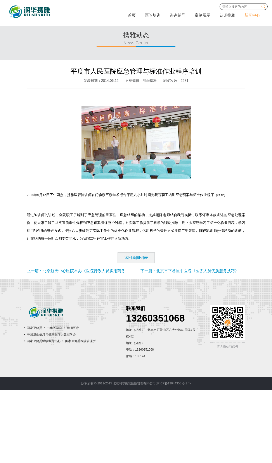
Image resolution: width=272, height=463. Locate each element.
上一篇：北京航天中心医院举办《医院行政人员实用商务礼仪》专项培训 (90, 344)
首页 (132, 15)
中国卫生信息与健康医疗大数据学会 (51, 407)
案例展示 (202, 15)
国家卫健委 (34, 401)
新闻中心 (252, 15)
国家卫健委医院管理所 (80, 414)
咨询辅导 (177, 15)
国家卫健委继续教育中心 (44, 414)
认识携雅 (227, 15)
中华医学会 (54, 401)
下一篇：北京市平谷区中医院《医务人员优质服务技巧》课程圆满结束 (201, 344)
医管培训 (153, 15)
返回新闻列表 (136, 331)
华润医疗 (73, 401)
